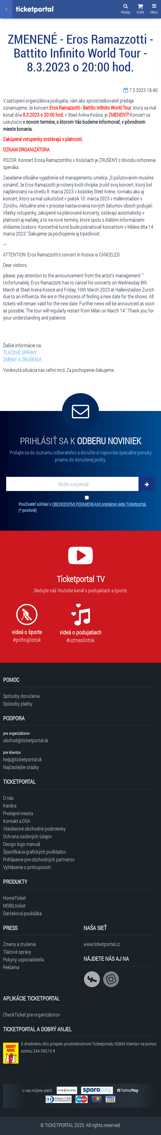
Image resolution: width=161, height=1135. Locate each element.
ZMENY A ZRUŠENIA (22, 359)
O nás (8, 798)
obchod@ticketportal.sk (25, 740)
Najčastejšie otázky (21, 767)
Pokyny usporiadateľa (23, 959)
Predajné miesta (18, 813)
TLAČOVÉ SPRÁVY (20, 352)
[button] (140, 10)
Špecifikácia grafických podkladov (34, 851)
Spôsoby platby (17, 703)
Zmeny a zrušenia (19, 944)
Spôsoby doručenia (21, 696)
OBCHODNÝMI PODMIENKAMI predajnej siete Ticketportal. (99, 504)
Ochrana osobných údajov (27, 836)
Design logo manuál (21, 844)
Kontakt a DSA (16, 821)
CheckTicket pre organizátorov (31, 1014)
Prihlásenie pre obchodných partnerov (39, 859)
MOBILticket (14, 905)
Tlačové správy (17, 951)
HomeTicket (14, 898)
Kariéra (9, 805)
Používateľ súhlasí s (83, 507)
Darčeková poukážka (22, 913)
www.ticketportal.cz (102, 944)
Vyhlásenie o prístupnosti (27, 867)
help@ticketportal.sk (22, 759)
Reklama (11, 967)
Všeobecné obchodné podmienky (34, 828)
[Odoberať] (146, 484)
